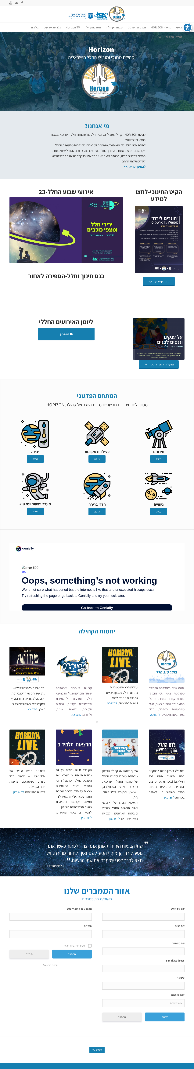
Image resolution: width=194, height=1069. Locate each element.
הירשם (29, 954)
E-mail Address (175, 960)
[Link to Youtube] (10, 3)
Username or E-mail (79, 909)
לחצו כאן (154, 714)
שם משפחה (178, 943)
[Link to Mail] (16, 3)
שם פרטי (180, 926)
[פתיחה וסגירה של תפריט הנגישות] (187, 27)
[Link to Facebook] (22, 3)
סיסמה (181, 978)
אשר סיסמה (178, 995)
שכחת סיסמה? (50, 965)
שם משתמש (178, 909)
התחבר (122, 1017)
